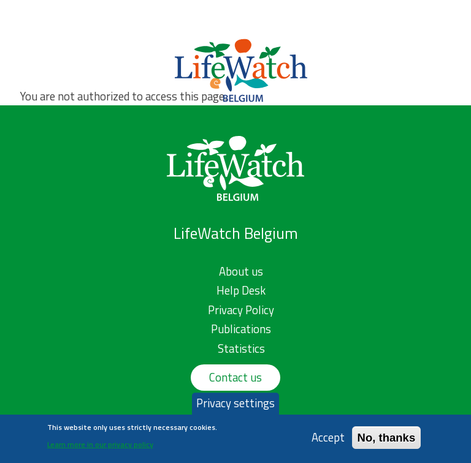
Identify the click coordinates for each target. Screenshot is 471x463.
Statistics (241, 348)
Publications (241, 328)
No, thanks (387, 439)
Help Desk (241, 290)
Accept (328, 439)
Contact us (235, 377)
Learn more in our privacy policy (100, 446)
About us (241, 271)
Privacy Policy (241, 309)
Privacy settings (235, 405)
